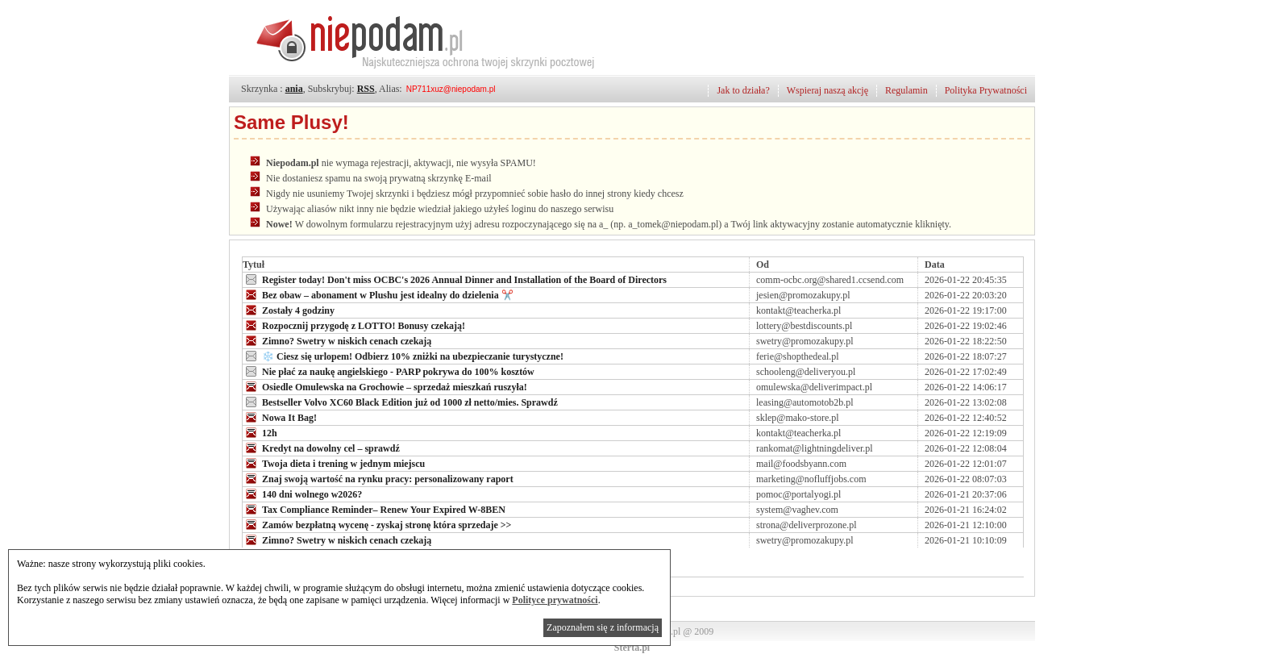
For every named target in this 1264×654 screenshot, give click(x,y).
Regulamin (906, 90)
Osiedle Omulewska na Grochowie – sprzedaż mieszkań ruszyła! (385, 386)
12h (260, 432)
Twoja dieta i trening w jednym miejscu (334, 462)
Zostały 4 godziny (289, 309)
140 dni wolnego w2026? (302, 493)
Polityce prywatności (554, 600)
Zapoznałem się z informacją (603, 627)
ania (294, 88)
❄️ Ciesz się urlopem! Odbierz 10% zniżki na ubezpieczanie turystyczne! (403, 355)
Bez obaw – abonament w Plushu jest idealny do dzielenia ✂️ (378, 294)
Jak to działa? (743, 90)
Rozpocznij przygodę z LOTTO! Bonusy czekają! (354, 325)
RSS (366, 88)
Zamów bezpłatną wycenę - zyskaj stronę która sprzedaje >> (377, 524)
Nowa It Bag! (280, 416)
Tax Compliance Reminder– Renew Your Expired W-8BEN (374, 508)
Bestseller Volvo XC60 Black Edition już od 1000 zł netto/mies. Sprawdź (400, 401)
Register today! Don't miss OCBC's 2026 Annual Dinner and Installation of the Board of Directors (455, 279)
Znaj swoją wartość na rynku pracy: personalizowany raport (378, 478)
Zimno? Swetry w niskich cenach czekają (337, 340)
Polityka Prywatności (986, 90)
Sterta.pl (632, 647)
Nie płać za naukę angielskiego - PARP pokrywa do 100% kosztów (388, 370)
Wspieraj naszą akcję (827, 90)
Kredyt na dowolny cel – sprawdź (321, 447)
